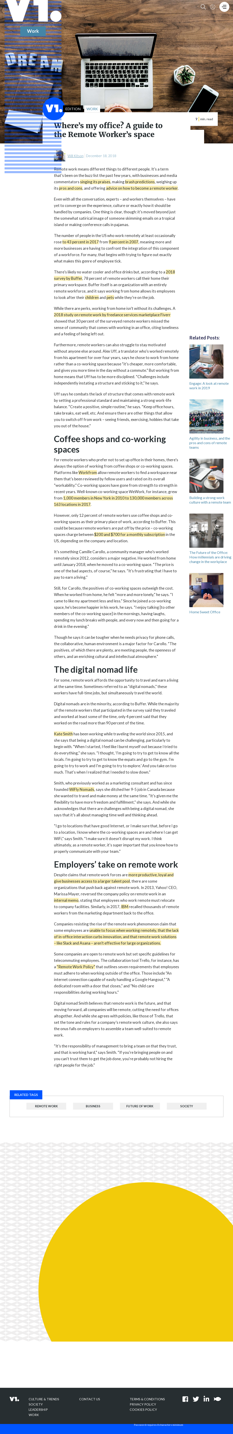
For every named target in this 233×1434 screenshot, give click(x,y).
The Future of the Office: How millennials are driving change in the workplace (210, 557)
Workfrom (88, 472)
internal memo (66, 900)
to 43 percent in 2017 (80, 241)
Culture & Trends (44, 1399)
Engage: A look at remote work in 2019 (209, 385)
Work (34, 1415)
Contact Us (89, 1399)
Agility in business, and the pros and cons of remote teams (209, 442)
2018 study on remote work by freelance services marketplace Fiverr (112, 314)
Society (186, 1106)
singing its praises (95, 181)
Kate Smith (63, 733)
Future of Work (139, 1106)
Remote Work (46, 1106)
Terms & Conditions (147, 1399)
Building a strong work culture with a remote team (210, 499)
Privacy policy (143, 1404)
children (92, 297)
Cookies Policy (143, 1409)
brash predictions (140, 181)
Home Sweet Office (204, 612)
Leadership (38, 1409)
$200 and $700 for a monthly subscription (129, 534)
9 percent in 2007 (123, 241)
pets (110, 297)
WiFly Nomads (81, 789)
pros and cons (70, 188)
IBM (125, 906)
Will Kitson (76, 156)
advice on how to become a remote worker (142, 188)
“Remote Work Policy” (76, 966)
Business (93, 1106)
